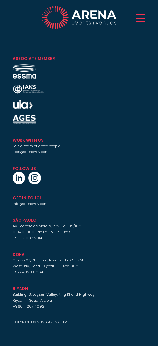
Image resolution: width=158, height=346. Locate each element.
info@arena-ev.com (30, 203)
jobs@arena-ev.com (31, 151)
